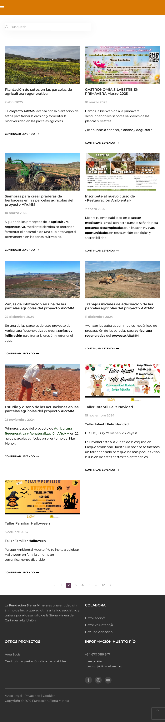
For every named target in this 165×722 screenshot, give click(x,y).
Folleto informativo (110, 666)
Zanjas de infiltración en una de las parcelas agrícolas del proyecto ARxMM (39, 306)
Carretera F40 (93, 661)
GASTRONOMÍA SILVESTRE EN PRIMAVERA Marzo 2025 (112, 91)
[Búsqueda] (28, 27)
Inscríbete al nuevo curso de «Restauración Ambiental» (110, 198)
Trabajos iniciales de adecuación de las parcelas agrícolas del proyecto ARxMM (119, 306)
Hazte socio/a (95, 618)
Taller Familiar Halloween (27, 523)
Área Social (13, 654)
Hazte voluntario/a (99, 625)
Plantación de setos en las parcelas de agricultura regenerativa (38, 91)
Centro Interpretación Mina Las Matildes (36, 661)
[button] (2, 7)
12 (103, 585)
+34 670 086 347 (97, 654)
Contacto (90, 666)
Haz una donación (99, 632)
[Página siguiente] (110, 585)
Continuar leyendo (20, 133)
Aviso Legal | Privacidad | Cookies (30, 696)
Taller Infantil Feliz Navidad (109, 407)
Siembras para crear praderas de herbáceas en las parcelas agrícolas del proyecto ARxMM (39, 200)
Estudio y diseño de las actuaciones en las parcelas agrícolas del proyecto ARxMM (41, 409)
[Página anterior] (54, 585)
